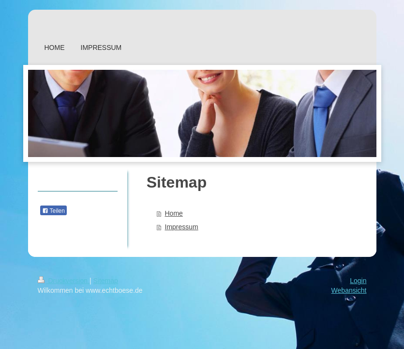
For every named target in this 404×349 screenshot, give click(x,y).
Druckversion (64, 281)
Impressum (181, 227)
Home (174, 213)
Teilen (53, 210)
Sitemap (105, 281)
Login (358, 281)
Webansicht (349, 290)
